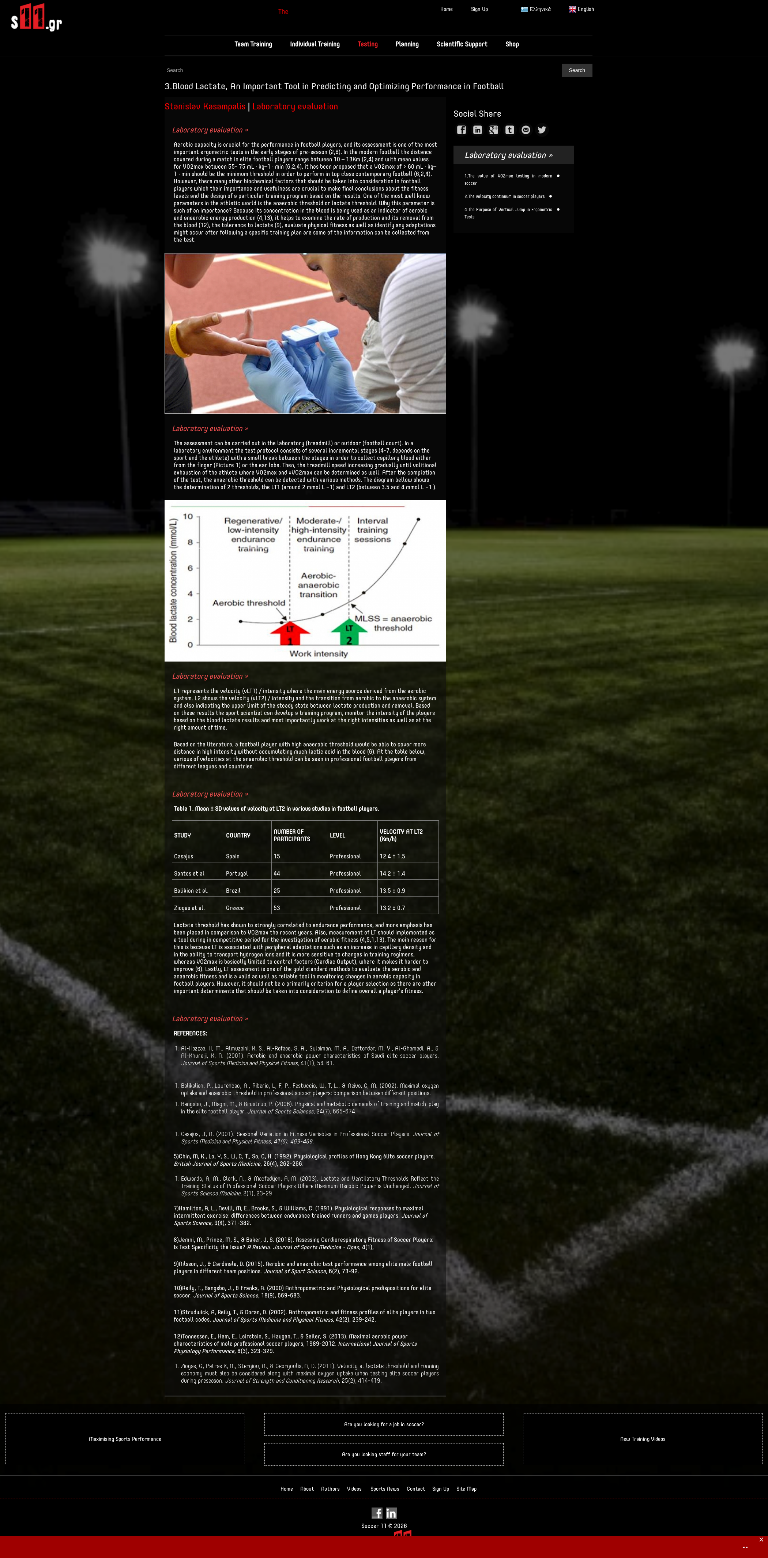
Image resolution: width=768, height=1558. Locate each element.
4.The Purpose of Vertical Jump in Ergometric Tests (508, 213)
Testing (367, 44)
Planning (407, 44)
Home (446, 9)
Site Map (466, 1489)
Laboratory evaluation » (210, 129)
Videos (354, 1489)
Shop (513, 44)
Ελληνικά (536, 9)
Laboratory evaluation (295, 106)
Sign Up (479, 9)
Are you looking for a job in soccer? (384, 1425)
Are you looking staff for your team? (384, 1455)
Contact (416, 1489)
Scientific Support (462, 44)
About (307, 1489)
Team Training (252, 44)
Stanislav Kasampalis (205, 106)
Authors (330, 1489)
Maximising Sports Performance (125, 1439)
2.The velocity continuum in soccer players (504, 196)
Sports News (384, 1489)
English (581, 9)
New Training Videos (643, 1439)
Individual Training (314, 44)
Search (577, 70)
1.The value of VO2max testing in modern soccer (508, 179)
